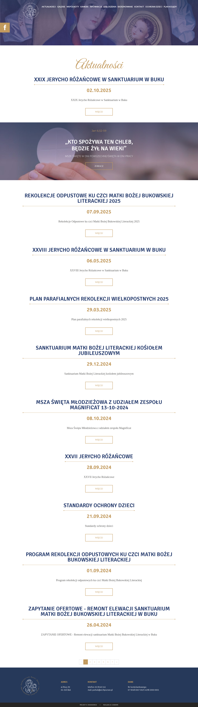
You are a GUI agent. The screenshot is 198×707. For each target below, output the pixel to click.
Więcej (99, 112)
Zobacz (99, 166)
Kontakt (139, 21)
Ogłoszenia (109, 21)
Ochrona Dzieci (153, 21)
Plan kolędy (170, 21)
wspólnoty (73, 21)
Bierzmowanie (125, 21)
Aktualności (49, 21)
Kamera (84, 21)
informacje (96, 21)
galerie (61, 21)
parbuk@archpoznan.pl (102, 690)
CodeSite (115, 705)
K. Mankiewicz (91, 705)
